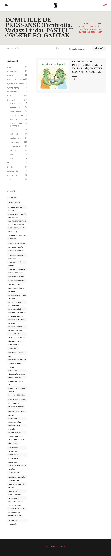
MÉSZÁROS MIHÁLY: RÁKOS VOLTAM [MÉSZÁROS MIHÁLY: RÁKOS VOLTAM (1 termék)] (16, 388)
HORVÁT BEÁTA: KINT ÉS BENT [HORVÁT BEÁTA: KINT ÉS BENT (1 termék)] (15, 353)
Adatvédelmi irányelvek (56, 546)
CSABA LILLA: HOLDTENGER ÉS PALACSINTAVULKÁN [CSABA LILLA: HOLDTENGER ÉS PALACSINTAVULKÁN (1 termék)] (16, 243)
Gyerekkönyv (15, 107)
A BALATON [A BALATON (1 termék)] (12, 197)
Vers (11, 159)
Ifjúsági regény (13, 88)
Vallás (9, 179)
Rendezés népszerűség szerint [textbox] (78, 49)
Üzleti (12, 155)
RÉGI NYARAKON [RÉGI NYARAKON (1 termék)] (13, 443)
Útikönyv (13, 150)
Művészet (13, 120)
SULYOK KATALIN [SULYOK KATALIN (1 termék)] (13, 472)
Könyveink (11, 100)
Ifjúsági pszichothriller (16, 83)
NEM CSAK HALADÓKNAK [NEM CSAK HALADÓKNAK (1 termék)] (16, 407)
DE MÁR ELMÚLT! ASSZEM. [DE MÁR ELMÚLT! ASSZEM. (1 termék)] (16, 276)
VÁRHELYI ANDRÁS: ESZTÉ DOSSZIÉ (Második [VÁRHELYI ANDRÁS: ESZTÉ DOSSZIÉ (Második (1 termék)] (16, 509)
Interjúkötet (12, 92)
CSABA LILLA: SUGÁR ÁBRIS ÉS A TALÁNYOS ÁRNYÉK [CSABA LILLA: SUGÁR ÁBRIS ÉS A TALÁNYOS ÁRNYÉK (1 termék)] (16, 269)
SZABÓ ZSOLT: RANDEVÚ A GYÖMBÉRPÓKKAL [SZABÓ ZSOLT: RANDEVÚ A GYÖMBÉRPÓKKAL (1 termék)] (16, 477)
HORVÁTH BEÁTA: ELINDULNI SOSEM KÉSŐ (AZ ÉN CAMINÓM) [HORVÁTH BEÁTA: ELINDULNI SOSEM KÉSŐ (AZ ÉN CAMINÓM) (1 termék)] (17, 360)
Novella (10, 167)
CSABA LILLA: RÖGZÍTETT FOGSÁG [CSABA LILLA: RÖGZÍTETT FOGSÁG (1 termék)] (16, 262)
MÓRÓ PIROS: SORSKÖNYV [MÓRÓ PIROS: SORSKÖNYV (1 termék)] (16, 395)
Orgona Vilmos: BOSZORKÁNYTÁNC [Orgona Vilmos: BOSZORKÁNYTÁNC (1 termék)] (14, 419)
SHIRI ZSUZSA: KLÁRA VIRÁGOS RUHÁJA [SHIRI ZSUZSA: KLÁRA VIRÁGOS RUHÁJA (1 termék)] (14, 448)
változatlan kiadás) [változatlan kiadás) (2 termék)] (15, 516)
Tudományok (15, 146)
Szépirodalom (15, 138)
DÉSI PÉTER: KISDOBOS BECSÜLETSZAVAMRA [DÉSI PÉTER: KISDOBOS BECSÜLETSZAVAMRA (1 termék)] (15, 327)
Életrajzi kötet (12, 71)
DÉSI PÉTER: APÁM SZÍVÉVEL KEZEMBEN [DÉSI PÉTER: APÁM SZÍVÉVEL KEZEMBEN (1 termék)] (16, 320)
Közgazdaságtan (16, 116)
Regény (12, 130)
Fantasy (10, 75)
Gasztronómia (15, 103)
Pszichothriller (12, 171)
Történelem (14, 142)
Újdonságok (12, 175)
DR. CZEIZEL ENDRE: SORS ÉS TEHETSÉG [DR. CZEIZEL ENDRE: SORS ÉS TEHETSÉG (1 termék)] (17, 295)
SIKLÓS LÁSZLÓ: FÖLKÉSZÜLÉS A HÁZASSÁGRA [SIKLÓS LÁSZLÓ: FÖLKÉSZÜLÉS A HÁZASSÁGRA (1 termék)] (13, 455)
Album (9, 67)
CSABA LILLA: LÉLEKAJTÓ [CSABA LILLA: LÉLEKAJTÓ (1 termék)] (15, 250)
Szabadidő (14, 134)
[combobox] (77, 48)
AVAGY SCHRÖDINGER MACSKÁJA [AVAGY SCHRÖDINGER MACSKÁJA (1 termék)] (15, 207)
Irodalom (11, 96)
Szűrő (99, 48)
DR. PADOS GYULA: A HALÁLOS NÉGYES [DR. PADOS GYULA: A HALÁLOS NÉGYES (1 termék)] (14, 302)
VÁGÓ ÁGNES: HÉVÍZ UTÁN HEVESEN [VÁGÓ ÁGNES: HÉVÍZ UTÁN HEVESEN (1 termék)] (16, 484)
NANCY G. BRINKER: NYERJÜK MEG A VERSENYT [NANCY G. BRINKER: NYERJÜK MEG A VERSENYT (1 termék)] (17, 400)
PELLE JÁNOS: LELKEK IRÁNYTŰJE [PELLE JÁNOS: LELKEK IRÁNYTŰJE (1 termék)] (14, 426)
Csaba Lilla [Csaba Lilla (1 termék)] (12, 239)
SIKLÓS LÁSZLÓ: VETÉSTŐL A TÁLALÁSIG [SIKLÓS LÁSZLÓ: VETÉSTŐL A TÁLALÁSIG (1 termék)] (17, 466)
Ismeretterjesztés (16, 111)
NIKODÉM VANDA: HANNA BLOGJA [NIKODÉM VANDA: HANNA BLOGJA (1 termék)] (16, 412)
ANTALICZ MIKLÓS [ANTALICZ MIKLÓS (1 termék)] (14, 202)
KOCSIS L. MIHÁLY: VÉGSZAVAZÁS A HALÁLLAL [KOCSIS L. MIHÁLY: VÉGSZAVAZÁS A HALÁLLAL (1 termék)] (16, 371)
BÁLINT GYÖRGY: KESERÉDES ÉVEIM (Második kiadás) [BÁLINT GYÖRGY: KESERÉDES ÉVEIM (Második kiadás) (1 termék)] (17, 221)
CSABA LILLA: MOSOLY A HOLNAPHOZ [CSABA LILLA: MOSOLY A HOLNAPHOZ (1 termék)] (15, 255)
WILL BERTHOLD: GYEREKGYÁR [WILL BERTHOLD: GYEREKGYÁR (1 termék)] (13, 521)
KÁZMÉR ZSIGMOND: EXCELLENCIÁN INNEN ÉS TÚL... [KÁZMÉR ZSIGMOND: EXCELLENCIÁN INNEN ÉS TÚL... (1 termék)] (15, 377)
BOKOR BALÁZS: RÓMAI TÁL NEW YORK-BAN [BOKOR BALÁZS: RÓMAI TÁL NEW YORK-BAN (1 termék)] (16, 214)
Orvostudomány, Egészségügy (16, 124)
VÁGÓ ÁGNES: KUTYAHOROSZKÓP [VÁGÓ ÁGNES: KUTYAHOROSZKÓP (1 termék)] (14, 491)
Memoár (10, 163)
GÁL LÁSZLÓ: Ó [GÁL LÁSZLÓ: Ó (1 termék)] (13, 348)
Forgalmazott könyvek (16, 79)
